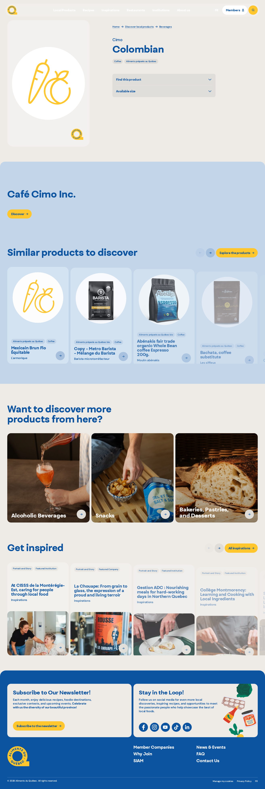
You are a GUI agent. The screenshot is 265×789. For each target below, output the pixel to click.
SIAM (138, 768)
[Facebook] (143, 729)
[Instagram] (154, 729)
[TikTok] (176, 729)
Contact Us (207, 768)
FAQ (200, 762)
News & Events (210, 755)
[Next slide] (210, 254)
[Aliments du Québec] (12, 10)
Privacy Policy (244, 781)
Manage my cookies (223, 781)
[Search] (253, 10)
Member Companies (153, 755)
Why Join (142, 762)
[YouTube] (165, 729)
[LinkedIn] (187, 729)
